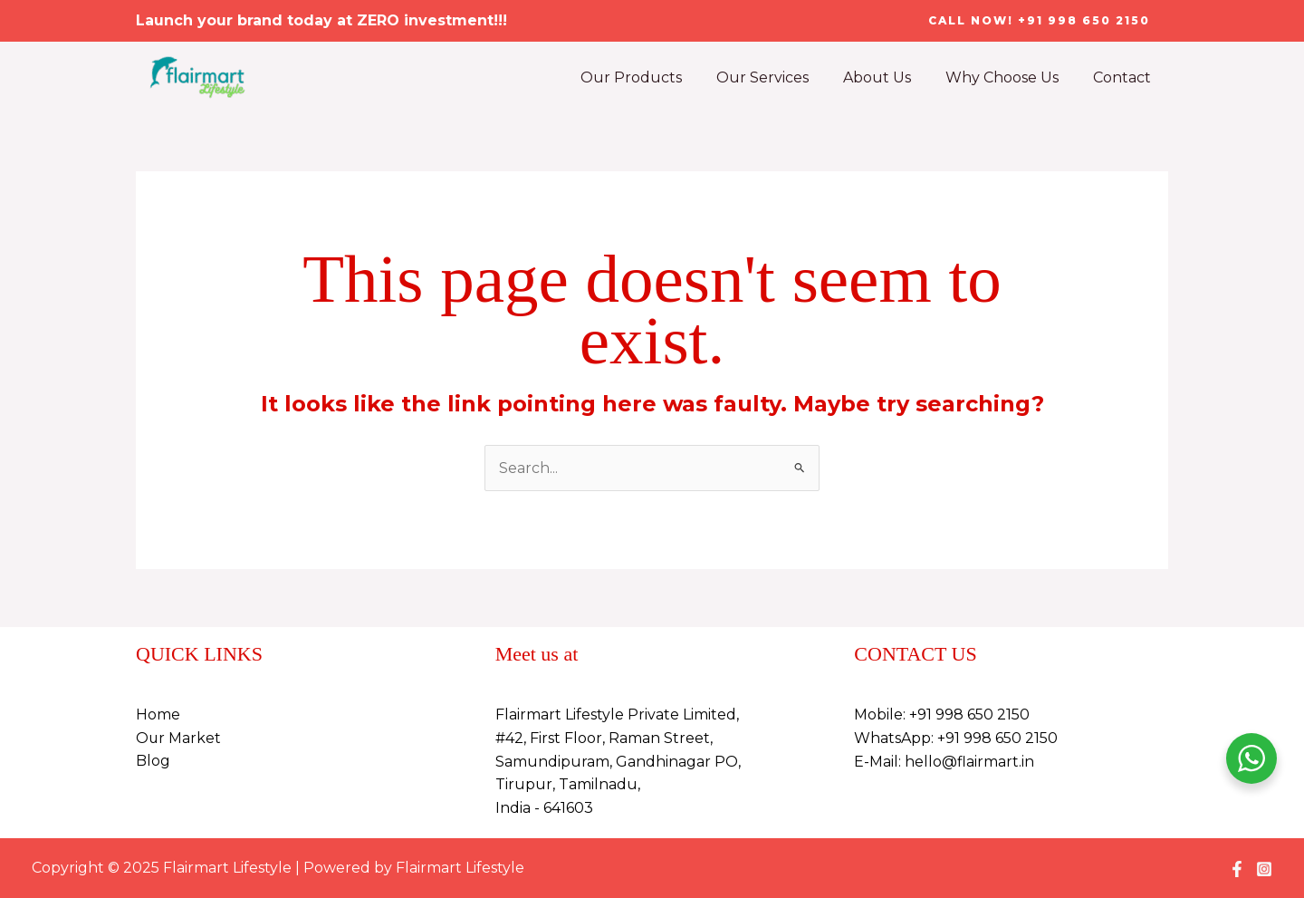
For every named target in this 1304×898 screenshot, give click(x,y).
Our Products (655, 77)
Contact (1125, 77)
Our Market (179, 738)
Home (158, 715)
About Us (891, 77)
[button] (1039, 21)
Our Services (781, 77)
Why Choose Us (1010, 77)
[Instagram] (1264, 869)
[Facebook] (1237, 869)
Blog (153, 761)
